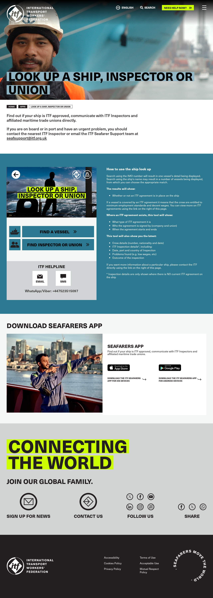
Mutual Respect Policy (149, 570)
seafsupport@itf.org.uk (27, 138)
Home (11, 106)
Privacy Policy (112, 569)
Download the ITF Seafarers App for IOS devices (124, 379)
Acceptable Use (149, 563)
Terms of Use (148, 557)
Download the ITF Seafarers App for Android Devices (178, 379)
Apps (22, 106)
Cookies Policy (113, 563)
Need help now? (175, 7)
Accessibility (111, 557)
